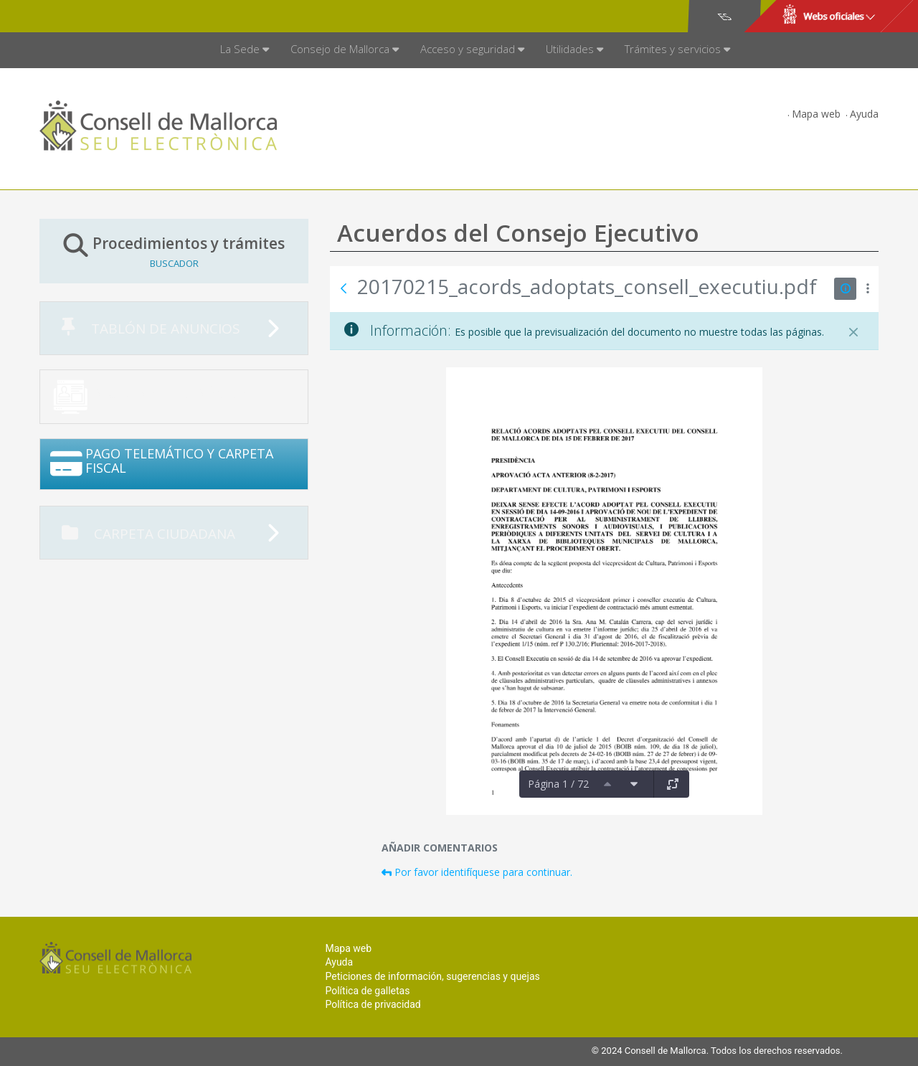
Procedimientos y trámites (173, 250)
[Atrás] (343, 288)
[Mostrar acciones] (867, 289)
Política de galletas (367, 990)
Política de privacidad (372, 1004)
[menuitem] (244, 50)
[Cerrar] (853, 332)
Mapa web (816, 114)
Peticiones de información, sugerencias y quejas (432, 976)
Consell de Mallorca (88, 16)
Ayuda (864, 114)
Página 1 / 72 (558, 784)
